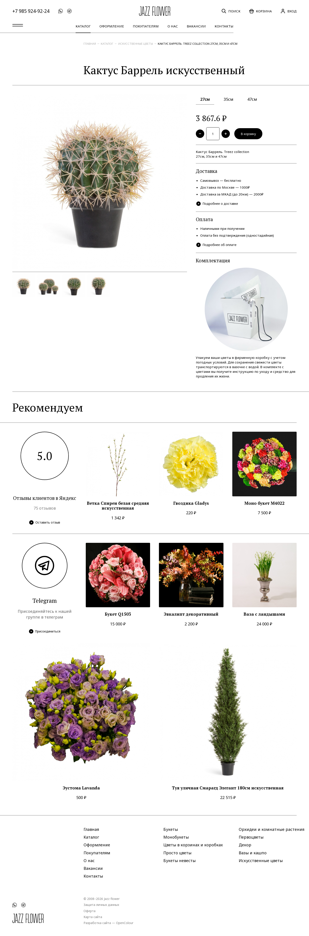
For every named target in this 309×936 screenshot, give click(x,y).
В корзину (250, 134)
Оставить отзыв (44, 523)
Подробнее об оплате (217, 246)
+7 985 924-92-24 (31, 11)
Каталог (83, 26)
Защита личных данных (101, 905)
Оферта (89, 911)
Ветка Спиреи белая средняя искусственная (118, 507)
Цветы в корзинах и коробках (193, 844)
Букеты (170, 829)
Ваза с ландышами (264, 615)
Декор (245, 844)
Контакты (224, 26)
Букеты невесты (179, 860)
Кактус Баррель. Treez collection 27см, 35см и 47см (197, 44)
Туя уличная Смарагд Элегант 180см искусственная (228, 789)
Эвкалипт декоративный (191, 615)
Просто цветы (177, 852)
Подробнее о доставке (218, 204)
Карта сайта (93, 917)
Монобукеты (176, 837)
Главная (90, 44)
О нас (173, 26)
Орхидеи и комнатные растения (271, 829)
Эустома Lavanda (81, 789)
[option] (99, 181)
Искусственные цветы (135, 44)
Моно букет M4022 (264, 504)
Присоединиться (45, 632)
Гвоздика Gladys (191, 504)
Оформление (111, 26)
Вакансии (196, 26)
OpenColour (124, 923)
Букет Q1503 (118, 615)
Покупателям (146, 26)
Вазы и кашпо (253, 852)
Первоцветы (251, 837)
